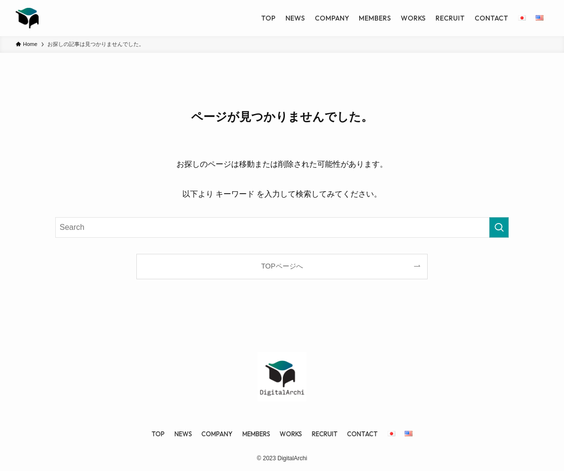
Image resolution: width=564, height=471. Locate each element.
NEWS (183, 434)
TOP (158, 434)
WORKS (291, 434)
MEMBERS (256, 434)
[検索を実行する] (499, 227)
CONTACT (362, 434)
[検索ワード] (282, 227)
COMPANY (217, 434)
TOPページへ (282, 266)
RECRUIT (325, 434)
